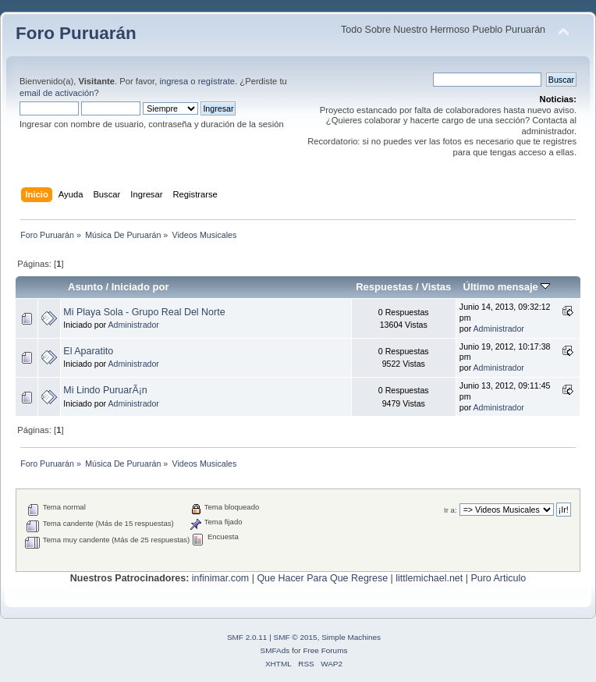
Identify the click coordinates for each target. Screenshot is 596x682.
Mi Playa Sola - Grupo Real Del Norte (144, 312)
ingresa (173, 81)
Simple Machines (351, 637)
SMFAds (275, 650)
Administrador (133, 324)
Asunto (85, 287)
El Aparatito (88, 351)
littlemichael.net (429, 578)
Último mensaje (506, 287)
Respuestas (384, 287)
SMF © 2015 (296, 637)
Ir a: (450, 510)
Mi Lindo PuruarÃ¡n (105, 390)
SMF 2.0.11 (247, 637)
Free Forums (325, 650)
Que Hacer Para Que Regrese (322, 578)
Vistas (436, 287)
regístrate (216, 81)
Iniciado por (140, 287)
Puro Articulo (498, 578)
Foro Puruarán (76, 33)
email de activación (57, 93)
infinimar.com (220, 578)
